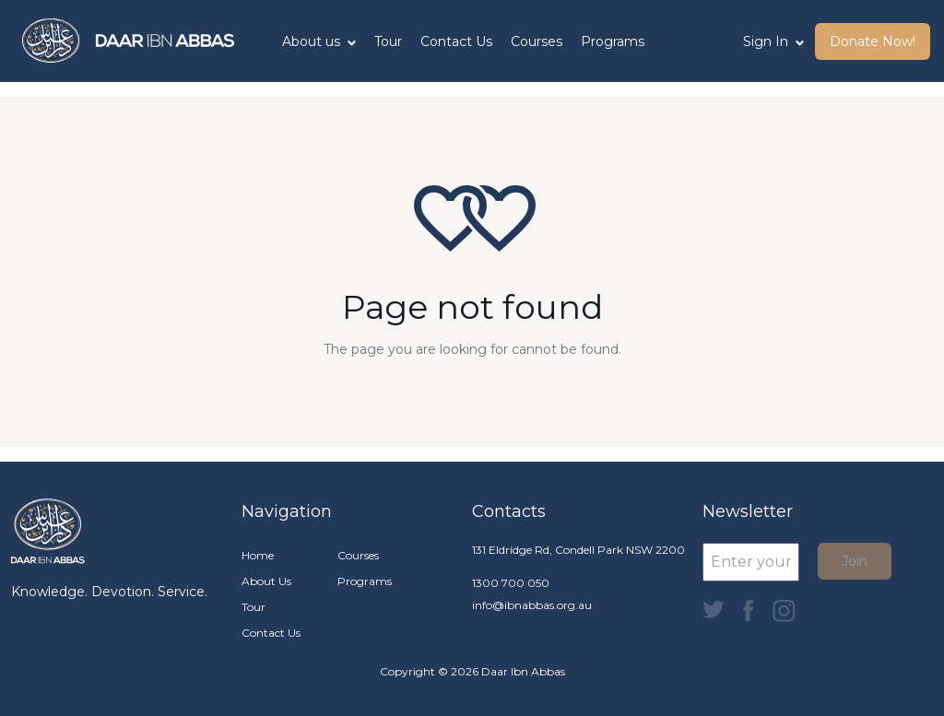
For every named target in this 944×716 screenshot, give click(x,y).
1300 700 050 (510, 583)
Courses (536, 41)
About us (319, 41)
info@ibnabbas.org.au (532, 605)
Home (258, 555)
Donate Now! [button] (872, 41)
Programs (612, 41)
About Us (266, 581)
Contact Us (456, 41)
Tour (388, 41)
